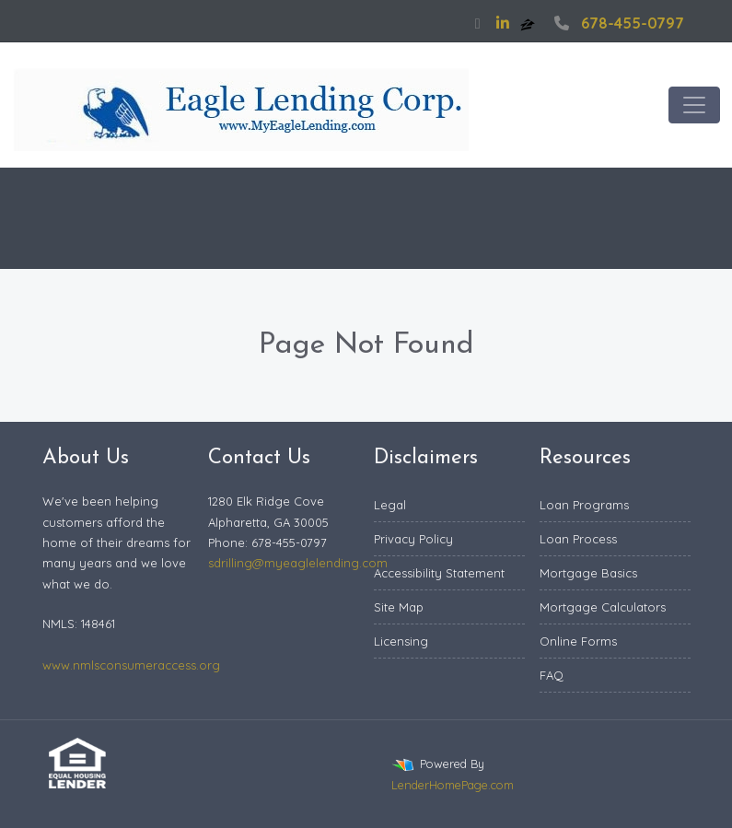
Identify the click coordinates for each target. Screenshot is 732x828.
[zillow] (529, 23)
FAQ (552, 675)
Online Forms (578, 641)
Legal (390, 504)
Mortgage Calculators (603, 607)
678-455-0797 (617, 23)
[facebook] (478, 23)
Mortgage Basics (588, 573)
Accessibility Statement (439, 573)
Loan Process (578, 538)
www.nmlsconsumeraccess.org (131, 665)
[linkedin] (502, 23)
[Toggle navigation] (694, 105)
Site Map (399, 607)
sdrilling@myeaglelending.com (298, 562)
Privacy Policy (413, 538)
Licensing (401, 641)
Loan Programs (584, 504)
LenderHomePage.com (452, 784)
